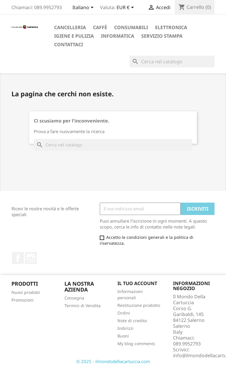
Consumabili (131, 27)
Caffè (100, 27)
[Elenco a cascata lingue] (84, 7)
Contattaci (68, 44)
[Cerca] (172, 61)
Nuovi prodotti (25, 292)
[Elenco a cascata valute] (126, 7)
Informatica (117, 36)
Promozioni (22, 300)
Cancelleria (70, 27)
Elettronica (171, 27)
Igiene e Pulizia (74, 36)
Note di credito (132, 320)
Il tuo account (137, 283)
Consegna (74, 298)
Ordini (123, 313)
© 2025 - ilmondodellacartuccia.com (113, 361)
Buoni (123, 336)
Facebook (18, 258)
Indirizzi (125, 328)
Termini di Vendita (82, 305)
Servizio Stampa (161, 36)
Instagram (31, 258)
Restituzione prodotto (138, 305)
